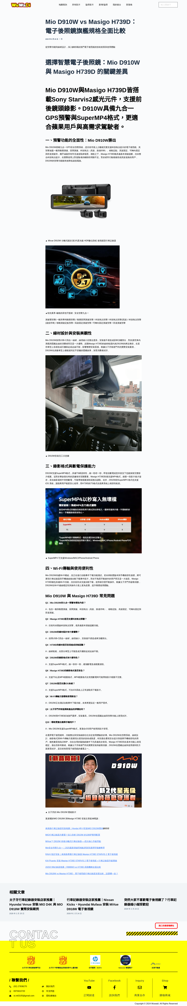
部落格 (129, 5)
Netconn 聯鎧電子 (125, 968)
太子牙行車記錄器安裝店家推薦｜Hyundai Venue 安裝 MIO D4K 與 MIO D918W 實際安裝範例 (36, 904)
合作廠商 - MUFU (95, 968)
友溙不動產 (156, 968)
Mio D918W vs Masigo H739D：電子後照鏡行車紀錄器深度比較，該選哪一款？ (81, 874)
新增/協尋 (103, 5)
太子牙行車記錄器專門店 (31, 968)
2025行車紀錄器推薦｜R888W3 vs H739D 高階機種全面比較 (73, 867)
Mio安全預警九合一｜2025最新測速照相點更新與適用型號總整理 (75, 848)
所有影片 (76, 5)
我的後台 (117, 5)
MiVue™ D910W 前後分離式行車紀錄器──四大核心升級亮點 (73, 841)
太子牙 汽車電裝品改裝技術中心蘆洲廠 (63, 968)
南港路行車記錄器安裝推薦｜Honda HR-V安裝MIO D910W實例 (74, 828)
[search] (168, 4)
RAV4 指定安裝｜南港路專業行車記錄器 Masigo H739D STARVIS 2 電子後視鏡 (81, 854)
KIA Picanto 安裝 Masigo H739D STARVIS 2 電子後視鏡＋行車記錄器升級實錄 (81, 861)
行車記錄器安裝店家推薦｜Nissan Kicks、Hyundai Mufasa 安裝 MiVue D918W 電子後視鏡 (92, 904)
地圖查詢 (63, 5)
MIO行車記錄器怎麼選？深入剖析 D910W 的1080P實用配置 (72, 835)
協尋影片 (89, 5)
